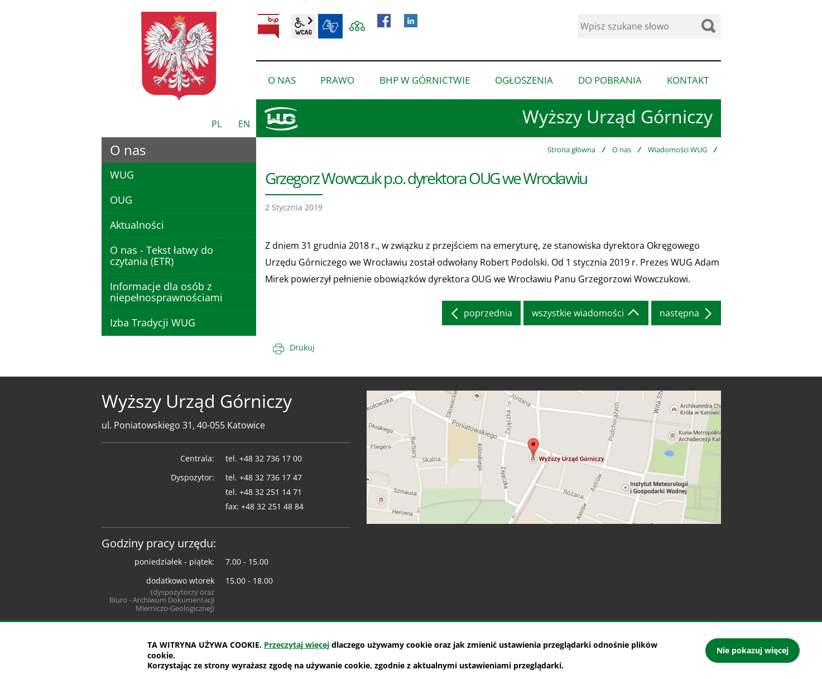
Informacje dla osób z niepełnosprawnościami (166, 292)
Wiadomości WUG (677, 150)
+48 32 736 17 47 (270, 477)
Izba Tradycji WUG (152, 322)
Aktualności (137, 225)
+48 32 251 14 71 (270, 492)
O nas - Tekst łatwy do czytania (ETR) (161, 255)
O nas (621, 150)
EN (244, 124)
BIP (268, 26)
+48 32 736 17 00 (270, 458)
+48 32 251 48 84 (272, 506)
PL (216, 124)
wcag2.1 (303, 26)
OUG (121, 199)
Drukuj (302, 347)
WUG (122, 174)
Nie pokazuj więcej (753, 650)
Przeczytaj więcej (296, 644)
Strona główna (571, 150)
